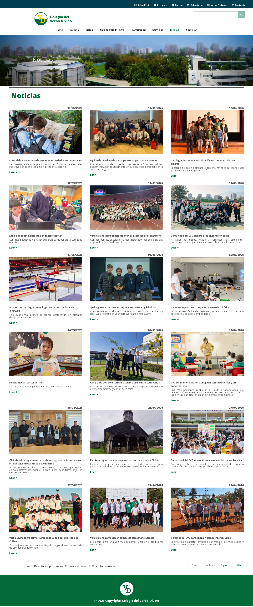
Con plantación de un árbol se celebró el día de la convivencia (125, 382)
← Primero (194, 565)
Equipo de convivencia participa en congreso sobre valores (123, 160)
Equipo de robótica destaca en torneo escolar (35, 235)
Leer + (13, 172)
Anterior (210, 565)
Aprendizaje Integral (112, 30)
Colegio (74, 30)
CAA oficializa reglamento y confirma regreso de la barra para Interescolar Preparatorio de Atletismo (45, 461)
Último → (242, 565)
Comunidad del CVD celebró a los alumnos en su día (200, 235)
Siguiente (226, 565)
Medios (174, 30)
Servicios (157, 30)
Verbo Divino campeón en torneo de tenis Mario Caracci (122, 537)
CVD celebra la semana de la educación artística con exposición (45, 160)
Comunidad (139, 30)
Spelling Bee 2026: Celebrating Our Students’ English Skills (123, 307)
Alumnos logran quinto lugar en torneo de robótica (200, 307)
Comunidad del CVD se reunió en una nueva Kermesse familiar (206, 460)
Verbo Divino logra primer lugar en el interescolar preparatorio (126, 235)
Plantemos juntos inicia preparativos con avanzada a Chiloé (124, 460)
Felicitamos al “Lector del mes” (27, 382)
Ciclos (89, 30)
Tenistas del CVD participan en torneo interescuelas (201, 537)
